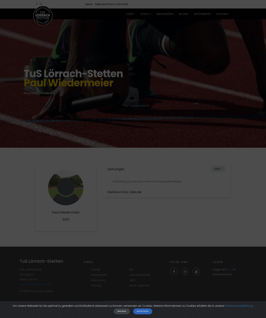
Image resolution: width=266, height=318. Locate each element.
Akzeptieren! (143, 312)
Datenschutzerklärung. (239, 306)
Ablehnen (121, 312)
